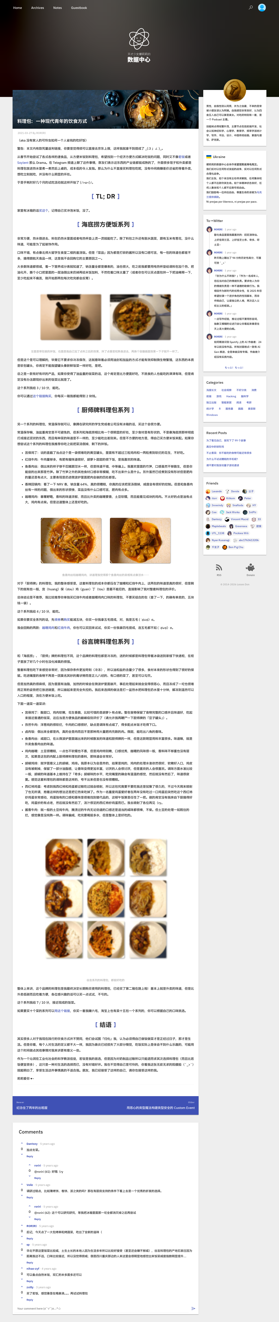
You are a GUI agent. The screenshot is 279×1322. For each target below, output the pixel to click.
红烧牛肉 (64, 627)
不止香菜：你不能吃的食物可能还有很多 (229, 453)
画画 (240, 409)
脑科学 (245, 396)
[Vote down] (22, 1154)
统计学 (210, 409)
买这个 (43, 210)
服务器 (229, 409)
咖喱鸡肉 (48, 627)
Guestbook (79, 7)
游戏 (218, 396)
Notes (57, 7)
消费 (254, 390)
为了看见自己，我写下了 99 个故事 (226, 440)
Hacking (231, 396)
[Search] (251, 7)
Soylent (22, 162)
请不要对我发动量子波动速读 (222, 465)
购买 (67, 619)
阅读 (238, 402)
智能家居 (226, 402)
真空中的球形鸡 (215, 447)
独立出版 (211, 402)
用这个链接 (62, 1010)
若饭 (181, 156)
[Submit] (194, 1309)
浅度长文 (211, 390)
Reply (30, 1156)
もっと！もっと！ (235, 367)
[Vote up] (22, 1142)
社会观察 (226, 390)
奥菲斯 (252, 409)
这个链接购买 (42, 396)
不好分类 (241, 390)
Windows (212, 415)
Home (17, 7)
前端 (208, 396)
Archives (37, 7)
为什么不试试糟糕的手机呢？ (222, 459)
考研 (248, 402)
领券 (57, 619)
